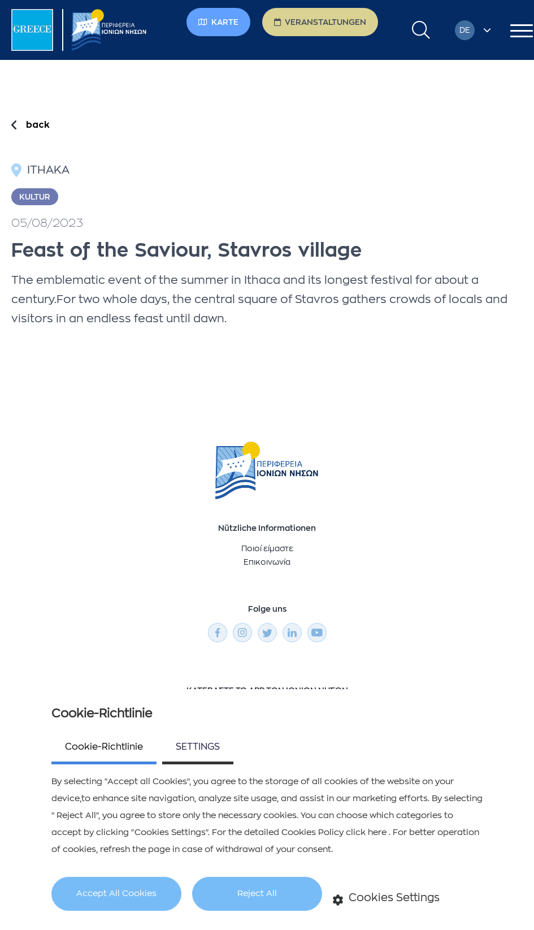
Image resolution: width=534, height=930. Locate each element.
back (38, 124)
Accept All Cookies (116, 893)
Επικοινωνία (267, 562)
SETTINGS (198, 746)
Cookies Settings (386, 898)
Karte (218, 22)
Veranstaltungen (320, 22)
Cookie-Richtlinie (104, 746)
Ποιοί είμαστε (267, 548)
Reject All (257, 893)
